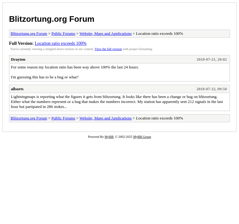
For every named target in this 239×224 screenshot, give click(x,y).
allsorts (17, 88)
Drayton (18, 59)
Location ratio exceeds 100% (61, 43)
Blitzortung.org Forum (51, 19)
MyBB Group (142, 136)
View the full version (108, 49)
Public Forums (63, 33)
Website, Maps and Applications (105, 33)
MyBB (109, 136)
